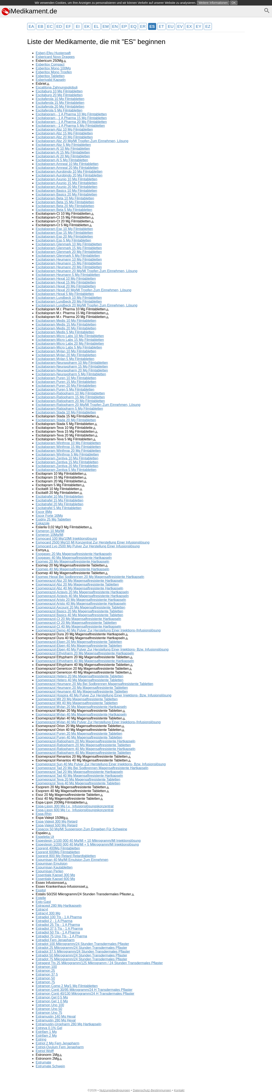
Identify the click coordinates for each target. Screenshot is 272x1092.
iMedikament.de (29, 11)
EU (171, 26)
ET (161, 26)
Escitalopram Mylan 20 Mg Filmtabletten (66, 355)
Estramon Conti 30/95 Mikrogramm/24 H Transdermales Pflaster (84, 990)
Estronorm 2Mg (49, 1058)
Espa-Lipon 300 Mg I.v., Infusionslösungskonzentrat (74, 806)
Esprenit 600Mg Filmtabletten (58, 852)
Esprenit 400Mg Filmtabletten (58, 848)
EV (180, 26)
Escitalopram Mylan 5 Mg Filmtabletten (65, 359)
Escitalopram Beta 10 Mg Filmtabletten (65, 198)
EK (87, 26)
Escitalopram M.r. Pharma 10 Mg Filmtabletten (72, 309)
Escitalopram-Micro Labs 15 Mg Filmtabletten (70, 340)
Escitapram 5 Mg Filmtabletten (60, 485)
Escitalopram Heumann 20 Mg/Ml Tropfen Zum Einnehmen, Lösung (86, 271)
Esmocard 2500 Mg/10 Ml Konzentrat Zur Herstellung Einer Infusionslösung (92, 542)
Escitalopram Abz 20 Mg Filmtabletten (64, 137)
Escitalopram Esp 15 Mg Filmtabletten (64, 233)
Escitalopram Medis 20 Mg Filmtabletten (66, 328)
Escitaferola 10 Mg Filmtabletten (60, 99)
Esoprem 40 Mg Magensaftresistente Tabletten (72, 791)
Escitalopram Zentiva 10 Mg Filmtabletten (67, 458)
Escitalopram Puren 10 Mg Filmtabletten (66, 378)
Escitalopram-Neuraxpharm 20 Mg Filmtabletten (72, 370)
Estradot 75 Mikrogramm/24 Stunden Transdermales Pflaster (81, 959)
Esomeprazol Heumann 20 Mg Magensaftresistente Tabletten (82, 687)
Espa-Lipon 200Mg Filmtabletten (62, 802)
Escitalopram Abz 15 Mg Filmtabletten (64, 133)
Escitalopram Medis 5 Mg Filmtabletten (65, 332)
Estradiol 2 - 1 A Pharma (54, 921)
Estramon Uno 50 (49, 1009)
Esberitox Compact (50, 64)
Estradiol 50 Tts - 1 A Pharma (58, 932)
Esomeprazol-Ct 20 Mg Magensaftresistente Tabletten (76, 622)
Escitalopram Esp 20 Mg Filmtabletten (64, 236)
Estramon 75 (45, 982)
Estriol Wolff (45, 1051)
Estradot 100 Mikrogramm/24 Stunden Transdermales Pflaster (82, 944)
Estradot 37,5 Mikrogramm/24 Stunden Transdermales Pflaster (83, 951)
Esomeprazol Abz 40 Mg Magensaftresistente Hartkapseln (79, 588)
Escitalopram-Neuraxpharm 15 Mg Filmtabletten (72, 366)
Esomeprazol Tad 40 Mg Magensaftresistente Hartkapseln (79, 775)
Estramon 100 (46, 967)
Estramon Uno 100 (50, 1005)
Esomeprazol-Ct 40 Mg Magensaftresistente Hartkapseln (78, 626)
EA (31, 26)
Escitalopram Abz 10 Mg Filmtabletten (64, 129)
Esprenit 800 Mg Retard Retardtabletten (66, 856)
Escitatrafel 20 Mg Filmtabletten (59, 504)
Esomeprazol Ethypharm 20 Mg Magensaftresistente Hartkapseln (85, 653)
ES (152, 26)
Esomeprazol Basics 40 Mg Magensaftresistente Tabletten (79, 615)
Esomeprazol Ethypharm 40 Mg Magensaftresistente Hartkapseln (85, 661)
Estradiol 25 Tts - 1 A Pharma (58, 925)
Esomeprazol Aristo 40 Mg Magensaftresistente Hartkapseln (81, 603)
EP (124, 26)
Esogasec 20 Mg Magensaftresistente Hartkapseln (74, 554)
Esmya (43, 550)
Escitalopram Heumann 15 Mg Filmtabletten (69, 263)
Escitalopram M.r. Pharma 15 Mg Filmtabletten (72, 313)
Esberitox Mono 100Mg (53, 68)
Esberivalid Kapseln (51, 80)
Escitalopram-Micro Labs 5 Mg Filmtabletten (69, 347)
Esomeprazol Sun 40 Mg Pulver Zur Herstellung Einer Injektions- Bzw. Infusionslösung (101, 764)
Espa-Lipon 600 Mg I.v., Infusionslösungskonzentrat (74, 810)
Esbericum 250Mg (51, 60)
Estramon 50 (45, 978)
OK (234, 2)
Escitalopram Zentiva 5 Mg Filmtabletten (66, 470)
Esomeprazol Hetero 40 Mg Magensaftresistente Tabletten (79, 680)
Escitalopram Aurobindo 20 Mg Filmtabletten (69, 175)
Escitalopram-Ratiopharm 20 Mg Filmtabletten (70, 401)
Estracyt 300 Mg (48, 913)
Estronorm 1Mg (49, 1055)
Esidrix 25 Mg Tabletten (53, 519)
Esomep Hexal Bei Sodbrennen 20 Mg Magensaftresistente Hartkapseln (90, 577)
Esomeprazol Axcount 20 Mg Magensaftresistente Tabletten (80, 607)
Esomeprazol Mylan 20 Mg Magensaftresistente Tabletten (81, 710)
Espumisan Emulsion (51, 863)
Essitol (41, 890)
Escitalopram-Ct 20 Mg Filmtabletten (65, 221)
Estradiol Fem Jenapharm (55, 940)
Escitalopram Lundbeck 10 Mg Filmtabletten (69, 297)
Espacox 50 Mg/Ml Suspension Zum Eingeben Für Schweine (81, 829)
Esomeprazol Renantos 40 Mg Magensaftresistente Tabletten (83, 760)
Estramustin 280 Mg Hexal (56, 1020)
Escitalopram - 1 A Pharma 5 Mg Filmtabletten (70, 125)
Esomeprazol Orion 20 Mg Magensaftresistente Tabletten (80, 726)
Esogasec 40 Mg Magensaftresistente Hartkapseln (74, 557)
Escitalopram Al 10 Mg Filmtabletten (63, 148)
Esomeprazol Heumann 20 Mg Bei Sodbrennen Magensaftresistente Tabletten (94, 684)
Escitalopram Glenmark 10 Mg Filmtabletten (69, 244)
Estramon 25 (45, 970)
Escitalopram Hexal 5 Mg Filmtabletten (65, 294)
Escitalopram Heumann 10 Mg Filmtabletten (69, 259)
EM (106, 26)
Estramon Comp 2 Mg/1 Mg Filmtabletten (67, 986)
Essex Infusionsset (51, 882)
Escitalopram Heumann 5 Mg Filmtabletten (68, 275)
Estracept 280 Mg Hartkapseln (58, 905)
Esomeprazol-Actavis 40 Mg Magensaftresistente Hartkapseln (82, 596)
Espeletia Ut (45, 837)
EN (115, 26)
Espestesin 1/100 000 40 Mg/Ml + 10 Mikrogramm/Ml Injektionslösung (88, 840)
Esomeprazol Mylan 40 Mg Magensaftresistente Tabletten (81, 718)
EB (40, 26)
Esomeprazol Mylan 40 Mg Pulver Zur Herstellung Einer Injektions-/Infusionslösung (98, 722)
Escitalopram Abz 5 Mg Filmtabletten (63, 145)
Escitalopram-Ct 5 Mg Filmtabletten (64, 225)
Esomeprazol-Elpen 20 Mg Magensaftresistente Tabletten (79, 642)
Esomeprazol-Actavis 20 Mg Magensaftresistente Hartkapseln (82, 592)
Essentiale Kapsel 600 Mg (55, 879)
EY (198, 26)
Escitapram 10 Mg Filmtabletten (61, 473)
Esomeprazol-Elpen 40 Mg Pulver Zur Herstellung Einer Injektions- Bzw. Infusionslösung (102, 649)
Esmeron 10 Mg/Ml (50, 531)
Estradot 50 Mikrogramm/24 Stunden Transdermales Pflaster (81, 955)
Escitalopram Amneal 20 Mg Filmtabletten (67, 168)
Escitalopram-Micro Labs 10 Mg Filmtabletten (70, 336)
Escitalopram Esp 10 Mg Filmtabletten (64, 229)
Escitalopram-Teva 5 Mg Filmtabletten (66, 439)
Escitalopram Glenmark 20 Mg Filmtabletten (69, 252)
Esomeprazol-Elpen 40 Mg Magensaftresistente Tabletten (79, 645)
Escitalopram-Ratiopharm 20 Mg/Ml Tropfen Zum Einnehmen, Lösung (88, 405)
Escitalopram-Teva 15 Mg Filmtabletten (67, 431)
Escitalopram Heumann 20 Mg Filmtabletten (69, 267)
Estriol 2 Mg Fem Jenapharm (57, 1043)
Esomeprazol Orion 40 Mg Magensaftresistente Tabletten (80, 730)
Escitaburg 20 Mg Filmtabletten (59, 95)
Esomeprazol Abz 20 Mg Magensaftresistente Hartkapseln (79, 580)
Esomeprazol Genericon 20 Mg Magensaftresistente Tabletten (84, 668)
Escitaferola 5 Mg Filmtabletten (59, 110)
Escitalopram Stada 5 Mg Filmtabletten (67, 424)
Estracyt (42, 909)
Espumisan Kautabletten (54, 867)
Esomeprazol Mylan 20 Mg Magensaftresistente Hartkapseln (81, 707)
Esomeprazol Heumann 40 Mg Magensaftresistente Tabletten (82, 691)
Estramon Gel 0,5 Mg (52, 997)
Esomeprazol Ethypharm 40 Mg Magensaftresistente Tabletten (84, 665)
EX (189, 26)
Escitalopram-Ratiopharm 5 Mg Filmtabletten (69, 408)
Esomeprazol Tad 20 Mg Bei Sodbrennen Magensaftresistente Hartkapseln (92, 768)
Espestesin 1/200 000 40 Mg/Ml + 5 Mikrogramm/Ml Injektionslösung (87, 844)
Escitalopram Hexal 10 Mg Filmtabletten (66, 278)
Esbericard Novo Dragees (55, 57)
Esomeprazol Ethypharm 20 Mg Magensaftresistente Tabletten (84, 657)
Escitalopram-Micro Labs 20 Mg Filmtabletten (70, 343)
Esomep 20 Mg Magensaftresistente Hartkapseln (72, 561)
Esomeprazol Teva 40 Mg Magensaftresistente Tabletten (78, 783)
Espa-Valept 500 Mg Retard (56, 825)
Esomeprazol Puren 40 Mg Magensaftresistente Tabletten (79, 737)
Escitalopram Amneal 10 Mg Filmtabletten (67, 164)
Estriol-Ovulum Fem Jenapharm (60, 1047)
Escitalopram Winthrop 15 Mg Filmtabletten (68, 447)
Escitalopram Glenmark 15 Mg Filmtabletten (69, 248)
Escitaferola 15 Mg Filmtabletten (60, 103)
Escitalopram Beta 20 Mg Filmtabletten (65, 206)
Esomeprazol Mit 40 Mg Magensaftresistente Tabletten (77, 703)
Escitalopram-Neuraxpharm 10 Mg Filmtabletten (72, 362)
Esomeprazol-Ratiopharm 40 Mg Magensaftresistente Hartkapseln (85, 749)
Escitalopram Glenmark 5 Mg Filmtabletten (68, 255)
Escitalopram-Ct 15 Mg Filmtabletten (65, 217)
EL (96, 26)
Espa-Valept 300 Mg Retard (56, 821)
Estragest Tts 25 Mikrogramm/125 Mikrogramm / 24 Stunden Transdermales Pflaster (99, 963)
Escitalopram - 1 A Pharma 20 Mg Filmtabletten (71, 122)
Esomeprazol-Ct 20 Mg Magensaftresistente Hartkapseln (78, 619)
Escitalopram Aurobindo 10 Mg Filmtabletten (69, 171)
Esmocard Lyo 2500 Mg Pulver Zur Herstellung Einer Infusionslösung (88, 546)
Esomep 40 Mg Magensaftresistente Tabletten (72, 573)
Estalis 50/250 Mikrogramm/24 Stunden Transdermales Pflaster (85, 894)
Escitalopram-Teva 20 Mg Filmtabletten (67, 435)
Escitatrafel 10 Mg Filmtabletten (59, 496)
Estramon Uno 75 (49, 1012)
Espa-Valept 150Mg (52, 817)
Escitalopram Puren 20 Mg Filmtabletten (66, 385)
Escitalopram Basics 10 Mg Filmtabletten (66, 190)
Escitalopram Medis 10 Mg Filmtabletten (66, 320)
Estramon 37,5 (47, 974)
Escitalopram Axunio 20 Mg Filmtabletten (66, 187)
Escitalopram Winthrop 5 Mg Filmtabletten (67, 454)
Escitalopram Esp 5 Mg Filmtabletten (63, 240)
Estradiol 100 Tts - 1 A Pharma (59, 917)
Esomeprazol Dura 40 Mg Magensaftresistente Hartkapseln (82, 638)
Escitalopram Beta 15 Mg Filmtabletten (65, 202)
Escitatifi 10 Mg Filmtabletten (59, 489)
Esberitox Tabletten (50, 76)
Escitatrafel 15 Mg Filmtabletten (59, 500)
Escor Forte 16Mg (49, 515)
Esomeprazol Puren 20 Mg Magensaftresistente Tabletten (79, 733)
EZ (208, 26)
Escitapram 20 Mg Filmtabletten (61, 481)
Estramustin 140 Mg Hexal (56, 1016)
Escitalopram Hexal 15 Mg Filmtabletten (66, 282)
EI (78, 26)
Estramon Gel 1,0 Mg (52, 1001)
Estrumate (43, 1062)
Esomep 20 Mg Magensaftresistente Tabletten (72, 565)
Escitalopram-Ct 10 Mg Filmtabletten (65, 213)
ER (143, 26)
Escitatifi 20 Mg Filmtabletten (59, 492)
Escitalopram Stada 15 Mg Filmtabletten (67, 416)
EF (68, 26)
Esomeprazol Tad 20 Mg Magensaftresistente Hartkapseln (79, 772)
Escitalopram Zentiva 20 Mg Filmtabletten (67, 466)
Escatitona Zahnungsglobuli (57, 87)
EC (50, 26)
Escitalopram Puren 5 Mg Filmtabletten (65, 389)
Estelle (41, 898)
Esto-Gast (43, 902)
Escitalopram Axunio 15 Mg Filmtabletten (66, 183)
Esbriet (43, 83)
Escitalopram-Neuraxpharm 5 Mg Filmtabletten (71, 374)
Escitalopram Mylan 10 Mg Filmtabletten (66, 351)
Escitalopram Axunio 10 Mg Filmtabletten (66, 179)
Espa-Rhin (44, 814)
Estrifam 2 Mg (46, 1035)
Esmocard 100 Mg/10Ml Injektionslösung (66, 538)
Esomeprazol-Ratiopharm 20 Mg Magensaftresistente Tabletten (83, 745)
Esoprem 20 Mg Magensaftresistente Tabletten (72, 787)
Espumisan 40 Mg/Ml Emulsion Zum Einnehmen (72, 860)
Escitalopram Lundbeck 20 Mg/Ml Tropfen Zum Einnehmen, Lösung (86, 305)
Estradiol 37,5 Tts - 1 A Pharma (59, 928)
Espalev (43, 833)
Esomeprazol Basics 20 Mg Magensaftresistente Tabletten (79, 611)
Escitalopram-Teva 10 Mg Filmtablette (66, 427)
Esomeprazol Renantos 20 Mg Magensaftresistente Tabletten (83, 756)
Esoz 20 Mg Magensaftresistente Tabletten (69, 795)
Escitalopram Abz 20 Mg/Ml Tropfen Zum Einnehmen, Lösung (82, 141)
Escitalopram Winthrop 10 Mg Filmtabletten (68, 443)
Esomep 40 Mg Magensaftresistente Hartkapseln (72, 569)
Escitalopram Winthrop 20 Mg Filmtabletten (68, 450)
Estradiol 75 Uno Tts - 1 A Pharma (61, 936)
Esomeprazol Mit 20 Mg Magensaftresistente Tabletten (77, 699)
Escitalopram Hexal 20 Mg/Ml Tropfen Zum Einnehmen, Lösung (83, 290)
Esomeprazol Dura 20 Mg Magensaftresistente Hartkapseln (82, 634)
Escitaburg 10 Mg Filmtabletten (59, 91)
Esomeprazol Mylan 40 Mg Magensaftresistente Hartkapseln (81, 714)
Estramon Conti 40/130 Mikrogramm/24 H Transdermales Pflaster (85, 993)
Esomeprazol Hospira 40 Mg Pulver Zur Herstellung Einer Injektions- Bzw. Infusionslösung (103, 695)
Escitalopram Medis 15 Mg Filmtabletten (66, 324)
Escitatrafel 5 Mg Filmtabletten (58, 508)
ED (59, 26)
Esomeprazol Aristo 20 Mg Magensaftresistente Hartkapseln (81, 600)
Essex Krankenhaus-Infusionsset (62, 886)
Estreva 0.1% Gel (49, 1028)
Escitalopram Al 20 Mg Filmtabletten (63, 156)
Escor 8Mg (44, 512)
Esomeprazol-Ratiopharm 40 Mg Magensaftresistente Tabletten (83, 752)
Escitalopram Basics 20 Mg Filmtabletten (66, 194)
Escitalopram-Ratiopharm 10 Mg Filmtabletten (70, 393)
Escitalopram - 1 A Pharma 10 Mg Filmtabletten (71, 114)
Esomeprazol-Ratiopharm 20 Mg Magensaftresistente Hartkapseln (85, 741)
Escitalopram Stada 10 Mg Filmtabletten (66, 412)
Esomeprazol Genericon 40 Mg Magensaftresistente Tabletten (84, 672)
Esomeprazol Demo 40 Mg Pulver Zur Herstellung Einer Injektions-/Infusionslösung (98, 630)
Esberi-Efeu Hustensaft (53, 53)
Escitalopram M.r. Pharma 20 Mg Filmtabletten (72, 317)
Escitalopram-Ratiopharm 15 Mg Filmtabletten (70, 397)
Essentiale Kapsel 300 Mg (55, 875)
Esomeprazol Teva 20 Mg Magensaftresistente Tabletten (78, 779)
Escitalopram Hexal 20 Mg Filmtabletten (66, 286)
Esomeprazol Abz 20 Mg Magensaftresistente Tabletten (77, 584)
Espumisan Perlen (49, 871)
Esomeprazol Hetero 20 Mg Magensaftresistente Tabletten (79, 676)
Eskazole (43, 523)
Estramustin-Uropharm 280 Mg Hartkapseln (68, 1024)
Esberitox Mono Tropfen (54, 72)
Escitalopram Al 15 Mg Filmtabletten (63, 152)
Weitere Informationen (213, 2)
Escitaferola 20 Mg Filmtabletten (60, 106)
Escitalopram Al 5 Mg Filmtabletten (62, 160)
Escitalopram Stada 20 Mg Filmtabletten (66, 420)
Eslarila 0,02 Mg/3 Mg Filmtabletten (64, 527)
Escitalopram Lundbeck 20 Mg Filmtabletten (69, 301)
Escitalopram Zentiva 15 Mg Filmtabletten (67, 462)
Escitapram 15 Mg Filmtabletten (61, 477)
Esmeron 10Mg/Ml (49, 535)
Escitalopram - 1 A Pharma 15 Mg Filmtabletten (71, 118)
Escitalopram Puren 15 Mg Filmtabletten (66, 382)
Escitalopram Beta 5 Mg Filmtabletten (64, 210)
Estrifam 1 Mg (46, 1032)
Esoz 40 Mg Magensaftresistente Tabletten (69, 798)
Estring (41, 1039)
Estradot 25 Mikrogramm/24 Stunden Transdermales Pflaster (81, 947)
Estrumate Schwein (50, 1066)
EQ (133, 26)
